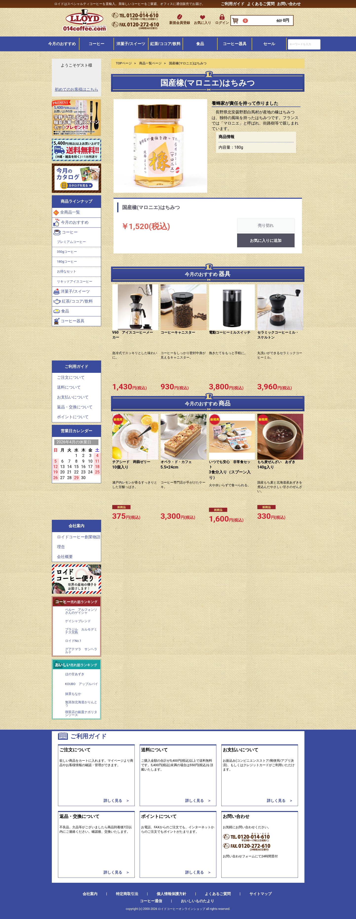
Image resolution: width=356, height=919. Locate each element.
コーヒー (96, 43)
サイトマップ (260, 894)
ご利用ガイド (232, 3)
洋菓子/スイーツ (131, 43)
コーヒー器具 (234, 43)
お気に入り (202, 23)
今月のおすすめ (62, 43)
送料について (69, 387)
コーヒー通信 (151, 901)
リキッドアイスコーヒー (74, 281)
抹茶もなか (73, 693)
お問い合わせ (289, 3)
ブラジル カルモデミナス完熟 (81, 631)
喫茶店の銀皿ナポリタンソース (81, 713)
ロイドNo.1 (73, 640)
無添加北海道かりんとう (81, 703)
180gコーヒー (67, 261)
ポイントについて (73, 417)
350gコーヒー (67, 251)
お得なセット (66, 271)
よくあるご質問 (261, 3)
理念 (61, 546)
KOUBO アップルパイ (81, 684)
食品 (200, 43)
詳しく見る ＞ (117, 800)
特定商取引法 (127, 894)
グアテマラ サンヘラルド (81, 651)
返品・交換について (75, 407)
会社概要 (65, 556)
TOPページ (124, 63)
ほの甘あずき (74, 674)
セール (269, 43)
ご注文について (71, 377)
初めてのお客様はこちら (76, 89)
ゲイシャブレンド (78, 621)
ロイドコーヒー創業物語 (78, 537)
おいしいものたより (197, 901)
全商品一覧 (66, 213)
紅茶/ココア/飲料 (165, 43)
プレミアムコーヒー (71, 242)
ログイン (222, 23)
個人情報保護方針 (171, 894)
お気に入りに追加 (265, 240)
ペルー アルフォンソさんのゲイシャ (81, 611)
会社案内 (90, 894)
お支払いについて (73, 397)
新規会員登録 (179, 23)
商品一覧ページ (150, 63)
